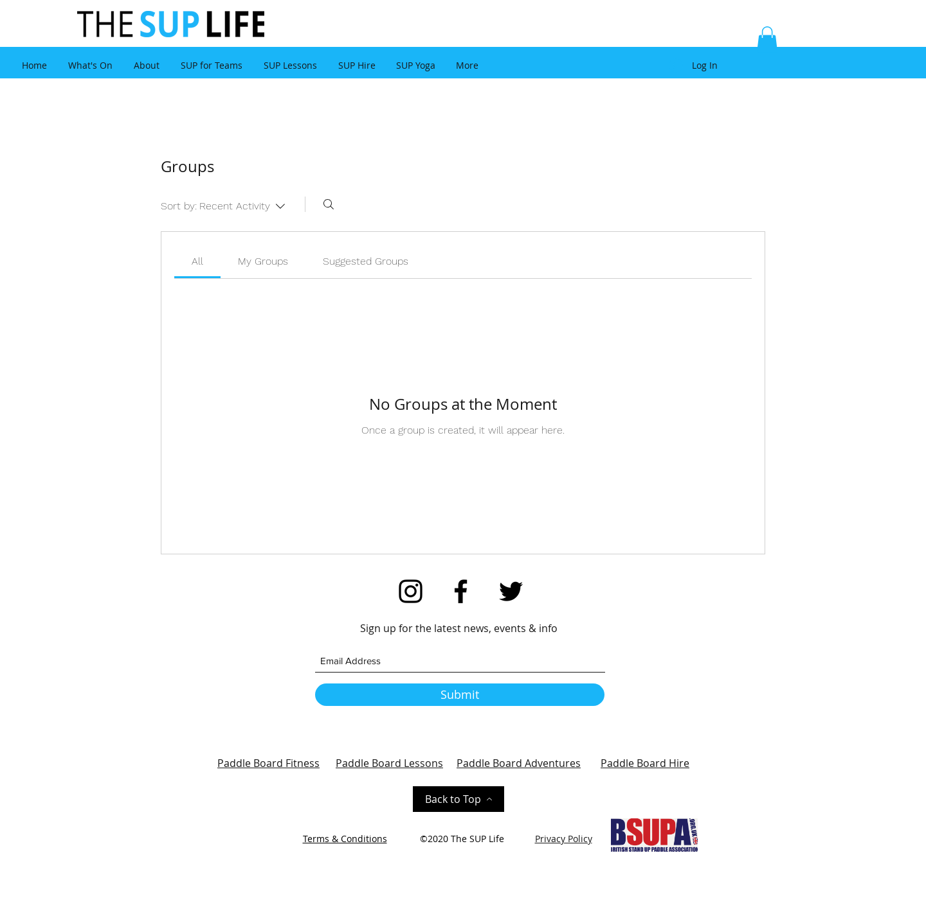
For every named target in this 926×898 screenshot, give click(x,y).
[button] (767, 39)
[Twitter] (511, 591)
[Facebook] (461, 591)
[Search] (328, 204)
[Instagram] (410, 591)
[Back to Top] (458, 799)
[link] (197, 261)
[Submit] (459, 694)
